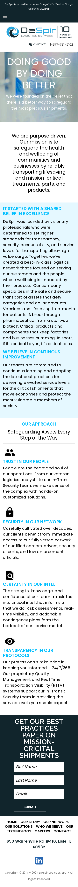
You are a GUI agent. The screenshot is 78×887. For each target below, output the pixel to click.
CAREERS (42, 831)
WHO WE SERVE (49, 826)
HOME (12, 821)
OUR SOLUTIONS (19, 826)
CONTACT (62, 831)
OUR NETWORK (56, 821)
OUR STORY (30, 821)
